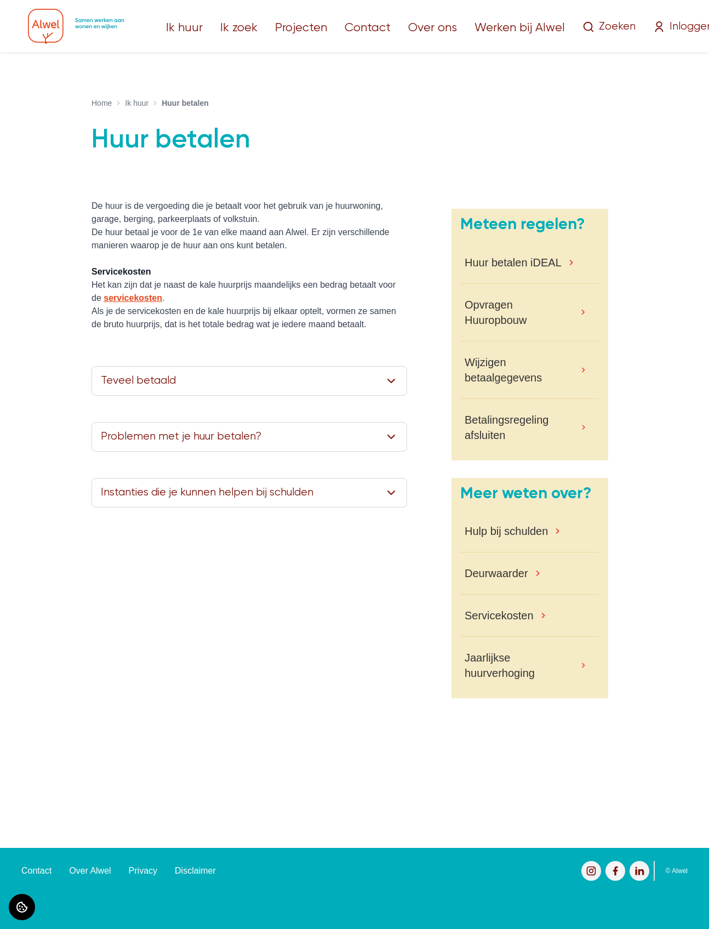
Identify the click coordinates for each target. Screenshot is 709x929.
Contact (368, 28)
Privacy (143, 870)
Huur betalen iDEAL (513, 263)
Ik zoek (239, 28)
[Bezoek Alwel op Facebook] (615, 871)
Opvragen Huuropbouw (496, 312)
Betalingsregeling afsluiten (506, 427)
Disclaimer (195, 870)
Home (102, 103)
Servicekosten (499, 615)
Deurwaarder (496, 573)
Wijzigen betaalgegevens (503, 370)
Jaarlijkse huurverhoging (500, 665)
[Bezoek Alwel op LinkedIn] (639, 871)
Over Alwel (90, 870)
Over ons (432, 28)
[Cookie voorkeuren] (22, 907)
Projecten (301, 28)
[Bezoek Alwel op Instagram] (591, 871)
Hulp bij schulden (506, 531)
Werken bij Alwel (519, 28)
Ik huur (184, 28)
